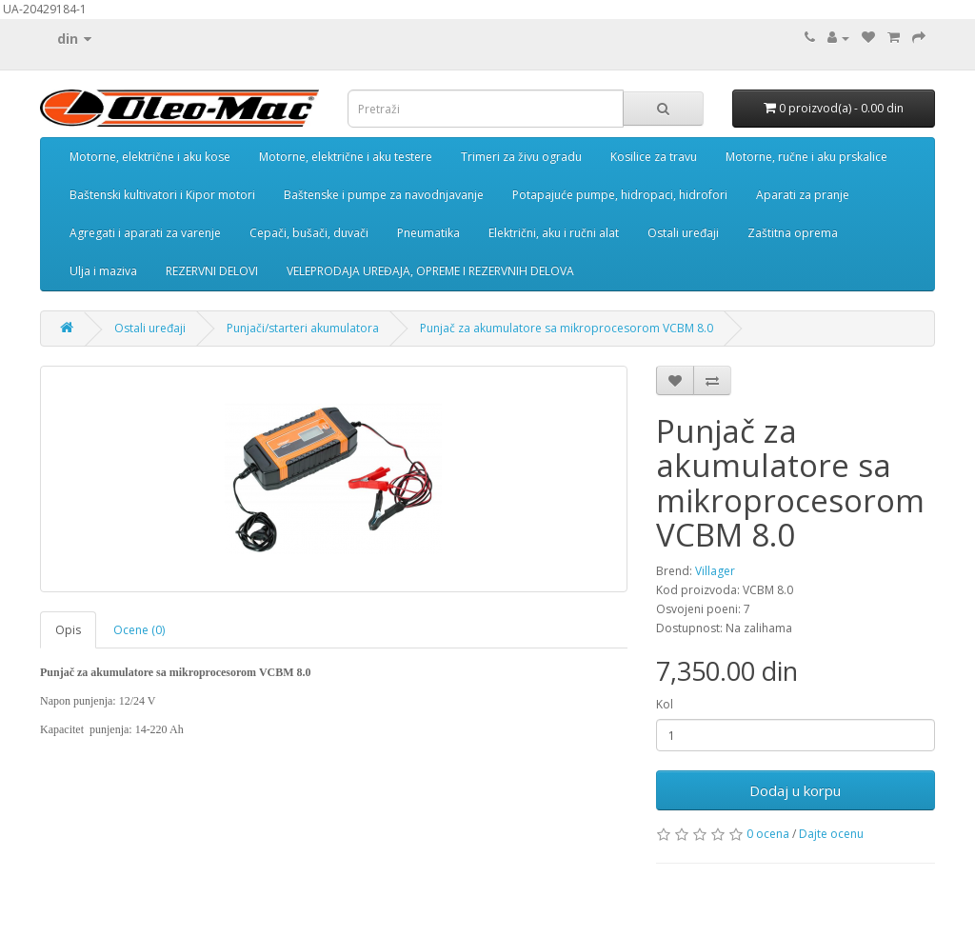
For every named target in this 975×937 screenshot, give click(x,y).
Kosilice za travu (653, 157)
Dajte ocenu (831, 834)
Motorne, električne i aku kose (150, 157)
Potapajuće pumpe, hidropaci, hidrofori (619, 195)
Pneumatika (428, 233)
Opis (68, 630)
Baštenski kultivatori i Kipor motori (162, 195)
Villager (715, 571)
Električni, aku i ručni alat (553, 233)
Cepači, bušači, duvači (308, 233)
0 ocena (767, 834)
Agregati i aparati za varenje (145, 233)
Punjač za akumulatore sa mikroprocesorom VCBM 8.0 (566, 328)
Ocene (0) (139, 630)
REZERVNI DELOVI (212, 271)
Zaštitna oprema (792, 233)
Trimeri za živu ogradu (521, 157)
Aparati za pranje (802, 195)
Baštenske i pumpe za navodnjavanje (384, 195)
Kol (664, 704)
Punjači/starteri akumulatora (303, 328)
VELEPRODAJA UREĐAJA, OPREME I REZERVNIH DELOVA (430, 271)
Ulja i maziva (103, 271)
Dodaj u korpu (795, 790)
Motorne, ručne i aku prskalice (806, 157)
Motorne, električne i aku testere (345, 157)
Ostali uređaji (683, 233)
